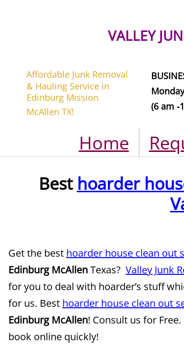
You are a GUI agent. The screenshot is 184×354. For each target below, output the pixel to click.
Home (104, 143)
